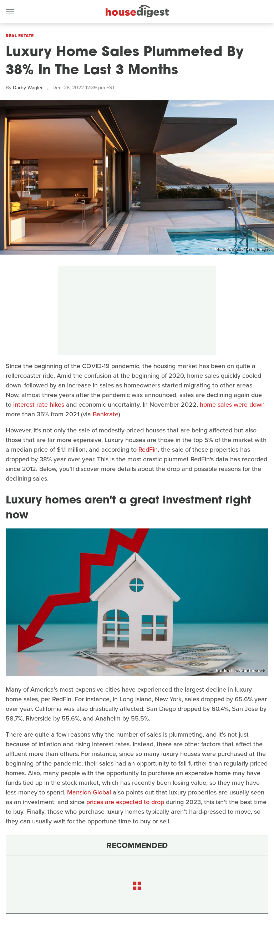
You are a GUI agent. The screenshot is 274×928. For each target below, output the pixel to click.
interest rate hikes (38, 404)
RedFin (148, 449)
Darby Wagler (28, 87)
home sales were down (232, 404)
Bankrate (105, 414)
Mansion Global (89, 792)
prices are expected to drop (125, 802)
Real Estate (20, 35)
